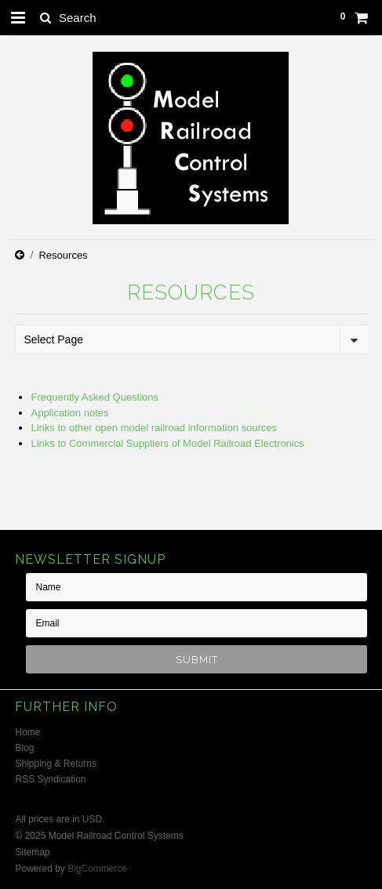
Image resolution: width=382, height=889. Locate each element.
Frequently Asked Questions (94, 397)
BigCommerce (97, 868)
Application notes (69, 413)
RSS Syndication (50, 779)
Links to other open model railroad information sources (154, 428)
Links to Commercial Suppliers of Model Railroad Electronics (167, 443)
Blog (24, 747)
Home (27, 732)
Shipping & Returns (55, 763)
